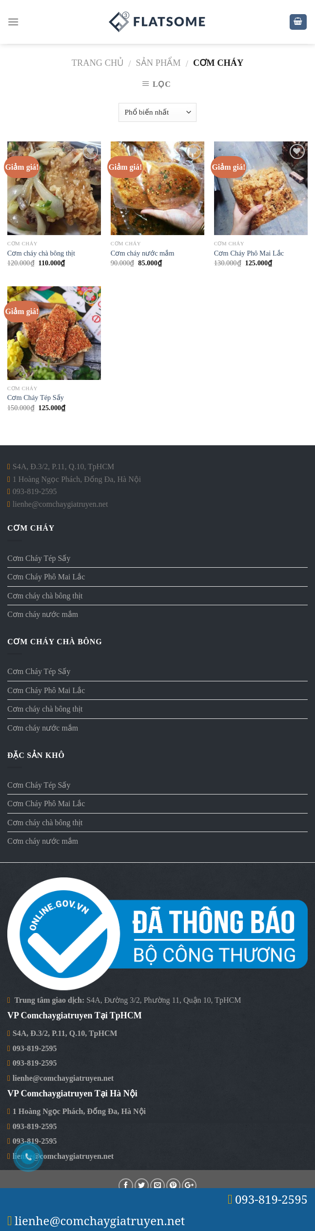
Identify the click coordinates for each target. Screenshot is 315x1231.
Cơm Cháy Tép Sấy (35, 397)
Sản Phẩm (158, 63)
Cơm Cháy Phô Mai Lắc (249, 253)
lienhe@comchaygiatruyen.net (63, 1078)
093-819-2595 (35, 1048)
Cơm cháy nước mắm (143, 253)
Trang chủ (98, 63)
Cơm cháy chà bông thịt (41, 253)
